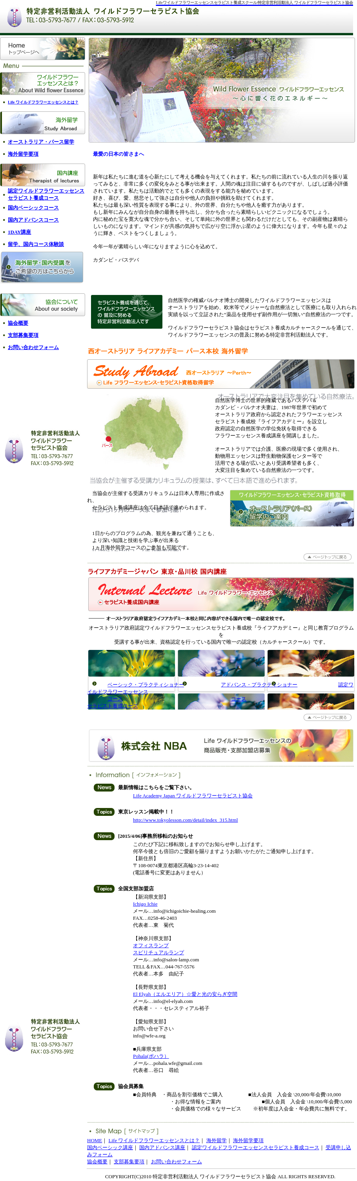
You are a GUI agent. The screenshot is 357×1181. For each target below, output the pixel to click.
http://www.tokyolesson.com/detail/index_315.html (185, 820)
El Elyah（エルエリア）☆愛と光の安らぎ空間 (185, 994)
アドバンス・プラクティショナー (259, 685)
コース (115, 699)
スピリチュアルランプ (158, 952)
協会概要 (97, 1162)
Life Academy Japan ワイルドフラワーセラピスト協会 (193, 796)
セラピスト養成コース (112, 706)
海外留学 (216, 1140)
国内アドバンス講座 (162, 1147)
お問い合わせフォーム (176, 1162)
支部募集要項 (129, 1162)
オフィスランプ (151, 945)
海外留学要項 (248, 1140)
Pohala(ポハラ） (151, 1056)
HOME (94, 1140)
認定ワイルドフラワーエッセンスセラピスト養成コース (255, 1147)
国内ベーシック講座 (110, 1147)
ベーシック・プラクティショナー (145, 685)
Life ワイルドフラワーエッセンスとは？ (154, 1140)
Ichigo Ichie (145, 904)
